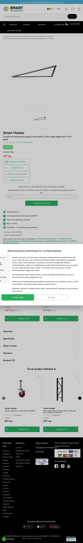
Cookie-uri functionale (11, 264)
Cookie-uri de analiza (12, 271)
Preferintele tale (13, 257)
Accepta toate (32, 297)
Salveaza (65, 297)
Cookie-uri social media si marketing (13, 278)
